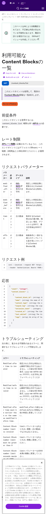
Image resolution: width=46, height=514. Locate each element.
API (3, 14)
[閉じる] (41, 462)
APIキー (36, 123)
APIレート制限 (8, 144)
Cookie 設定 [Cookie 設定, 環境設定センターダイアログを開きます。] (23, 506)
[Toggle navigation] (43, 8)
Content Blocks (12, 95)
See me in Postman (10, 104)
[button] (24, 3)
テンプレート (25, 14)
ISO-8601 (18, 185)
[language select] (16, 3)
